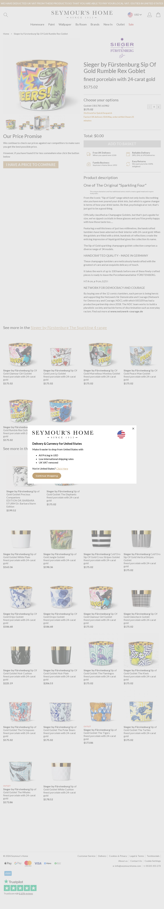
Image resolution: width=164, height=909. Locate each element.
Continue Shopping (47, 476)
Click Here (62, 468)
